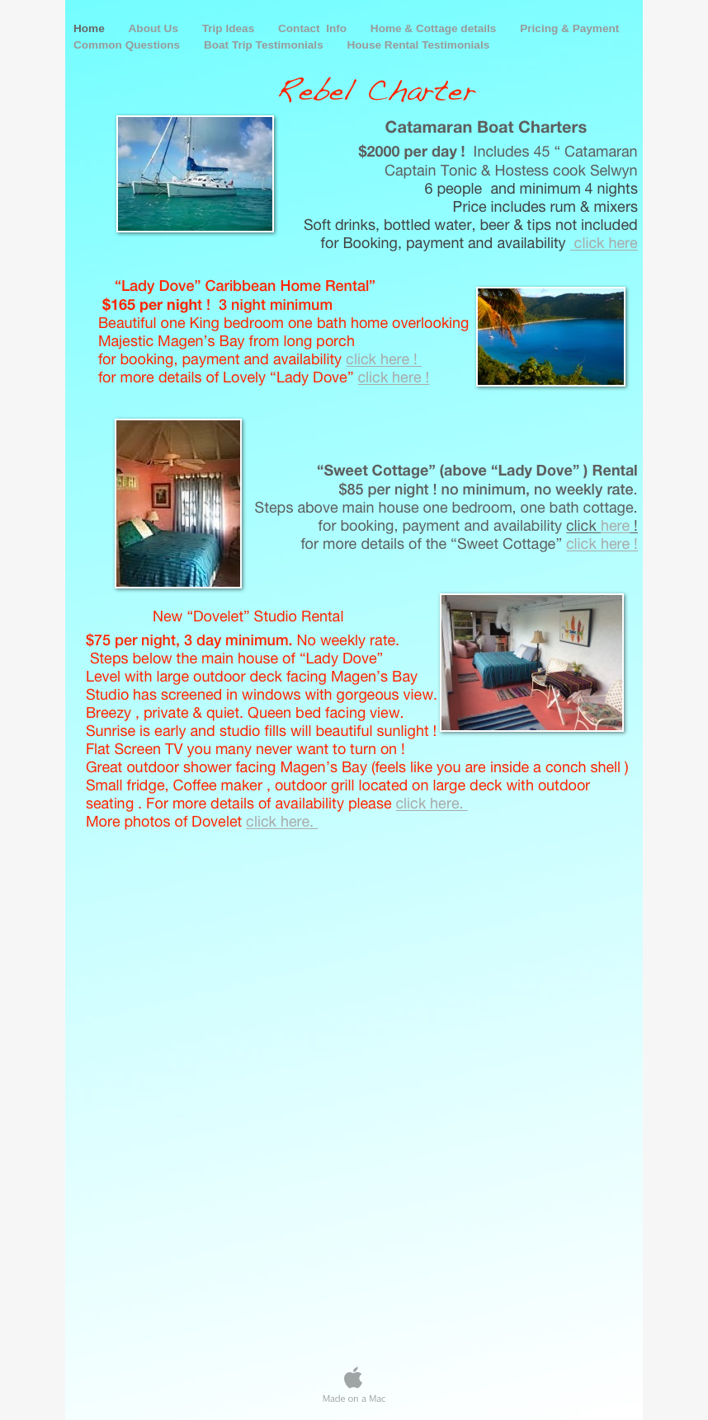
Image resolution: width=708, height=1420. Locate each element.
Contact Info (314, 28)
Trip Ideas (229, 28)
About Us (155, 28)
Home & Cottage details (435, 28)
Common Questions (128, 45)
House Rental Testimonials (418, 45)
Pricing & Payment (569, 28)
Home (90, 28)
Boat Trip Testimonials (265, 45)
